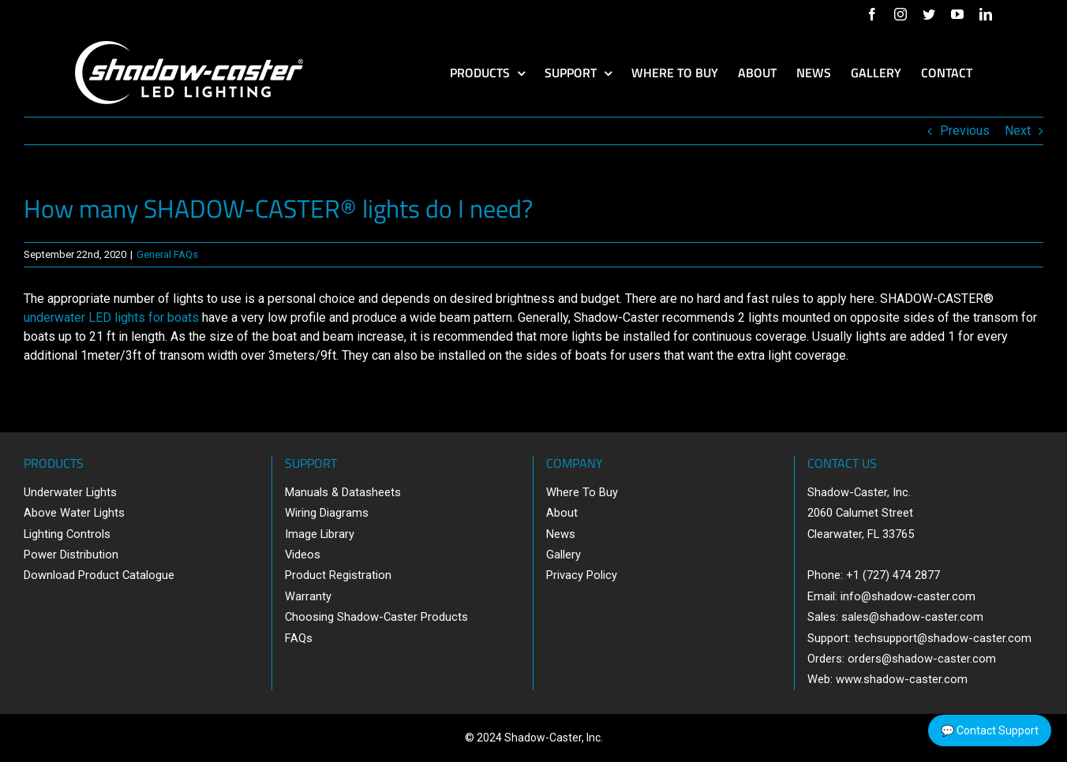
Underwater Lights (70, 492)
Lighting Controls (67, 534)
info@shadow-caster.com (907, 596)
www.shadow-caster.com (902, 679)
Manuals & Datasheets (343, 492)
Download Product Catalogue (99, 575)
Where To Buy (582, 492)
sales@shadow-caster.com (912, 617)
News (560, 534)
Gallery (563, 554)
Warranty (308, 596)
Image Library (319, 534)
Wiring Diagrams (327, 513)
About (562, 513)
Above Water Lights (74, 513)
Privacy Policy (581, 575)
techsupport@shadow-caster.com (942, 638)
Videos (302, 554)
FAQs (299, 638)
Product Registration (338, 575)
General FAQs (167, 254)
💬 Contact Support (990, 730)
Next (1018, 130)
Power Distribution (71, 554)
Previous (965, 130)
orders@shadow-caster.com (922, 659)
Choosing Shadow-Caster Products (376, 617)
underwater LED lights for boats (111, 317)
